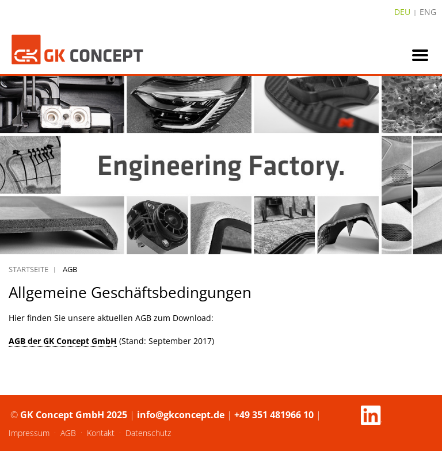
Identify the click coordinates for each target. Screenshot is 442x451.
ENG (428, 11)
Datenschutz (148, 432)
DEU (402, 11)
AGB (68, 432)
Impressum (29, 432)
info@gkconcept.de (180, 414)
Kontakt (101, 432)
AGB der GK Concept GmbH (63, 340)
